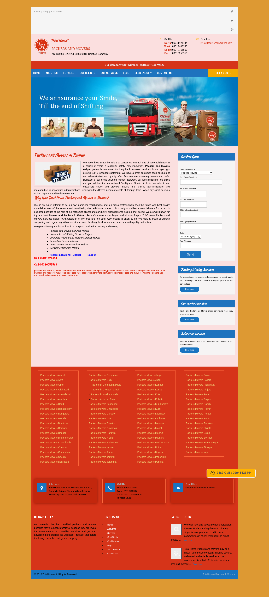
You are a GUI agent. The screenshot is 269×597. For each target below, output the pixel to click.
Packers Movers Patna (198, 357)
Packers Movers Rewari (198, 391)
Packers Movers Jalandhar (103, 444)
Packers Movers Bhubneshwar (56, 420)
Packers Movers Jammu (102, 439)
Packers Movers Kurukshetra (152, 386)
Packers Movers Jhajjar (149, 357)
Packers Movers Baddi (52, 386)
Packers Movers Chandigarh (55, 425)
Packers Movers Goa (100, 401)
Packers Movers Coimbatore (55, 434)
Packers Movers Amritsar (53, 381)
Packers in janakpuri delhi (104, 376)
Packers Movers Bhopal (53, 415)
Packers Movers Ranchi (198, 386)
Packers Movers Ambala (53, 357)
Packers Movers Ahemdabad (55, 376)
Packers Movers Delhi (100, 362)
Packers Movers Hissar (101, 420)
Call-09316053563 (45, 246)
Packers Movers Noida (149, 429)
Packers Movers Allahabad (54, 372)
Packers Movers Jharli (149, 362)
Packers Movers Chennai (53, 429)
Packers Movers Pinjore (198, 372)
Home (37, 12)
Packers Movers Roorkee (199, 405)
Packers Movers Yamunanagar (202, 425)
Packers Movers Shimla (198, 410)
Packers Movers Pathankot (200, 367)
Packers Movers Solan (198, 415)
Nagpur (92, 237)
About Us (52, 55)
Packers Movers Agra (51, 362)
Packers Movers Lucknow (151, 396)
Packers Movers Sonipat (199, 420)
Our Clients (87, 55)
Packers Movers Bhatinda (54, 405)
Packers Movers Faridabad (103, 386)
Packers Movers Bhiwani (53, 410)
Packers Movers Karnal (149, 372)
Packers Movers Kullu (149, 391)
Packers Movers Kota (148, 376)
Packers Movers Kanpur (150, 367)
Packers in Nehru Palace (104, 381)
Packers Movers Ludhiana (151, 401)
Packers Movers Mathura (150, 420)
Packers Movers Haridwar (102, 415)
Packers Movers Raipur (198, 381)
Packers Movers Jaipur (101, 434)
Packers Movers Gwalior (102, 405)
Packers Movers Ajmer (52, 367)
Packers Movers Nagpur (150, 434)
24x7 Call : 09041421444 (231, 473)
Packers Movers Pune (197, 376)
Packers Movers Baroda (53, 401)
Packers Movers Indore (101, 429)
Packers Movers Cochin (53, 439)
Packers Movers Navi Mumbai (153, 425)
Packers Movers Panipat (150, 444)
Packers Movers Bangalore (54, 396)
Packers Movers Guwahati (103, 410)
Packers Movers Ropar (198, 401)
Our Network (109, 55)
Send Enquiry (143, 55)
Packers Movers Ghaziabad (103, 391)
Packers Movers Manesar (151, 405)
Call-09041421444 (45, 240)
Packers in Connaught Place (106, 367)
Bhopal (77, 237)
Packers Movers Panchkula (152, 439)
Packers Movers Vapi (197, 434)
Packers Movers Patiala (198, 362)
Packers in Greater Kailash (105, 372)
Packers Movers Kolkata (150, 381)
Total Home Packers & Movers (219, 556)
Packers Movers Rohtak (198, 396)
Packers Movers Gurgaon (102, 396)
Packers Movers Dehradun (54, 444)
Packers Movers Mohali (149, 410)
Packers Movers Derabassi (103, 357)
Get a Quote (223, 55)
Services (68, 55)
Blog (45, 12)
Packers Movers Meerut (150, 415)
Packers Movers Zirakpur (199, 429)
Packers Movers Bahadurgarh (56, 391)
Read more (189, 272)
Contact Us (56, 12)
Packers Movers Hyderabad (104, 425)
